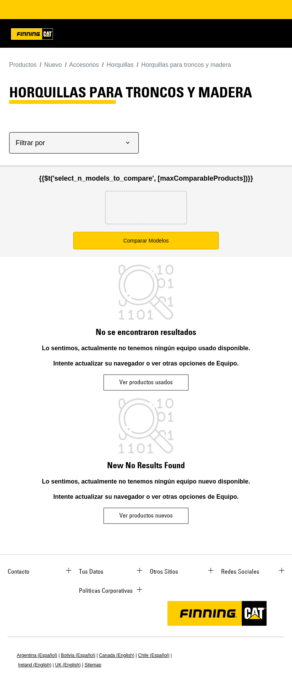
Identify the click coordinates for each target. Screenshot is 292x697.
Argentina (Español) (37, 655)
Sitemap (93, 665)
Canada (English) (117, 655)
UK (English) (68, 665)
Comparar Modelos (145, 241)
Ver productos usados (146, 382)
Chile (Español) (153, 655)
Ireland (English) (34, 665)
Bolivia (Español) (78, 655)
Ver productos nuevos (146, 515)
